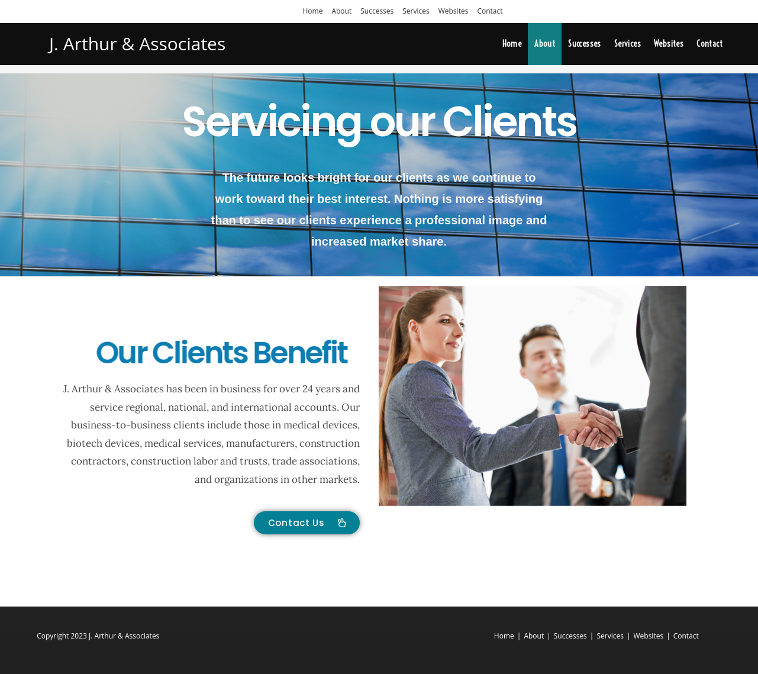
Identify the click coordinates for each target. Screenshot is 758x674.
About (341, 11)
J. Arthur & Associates (137, 43)
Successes (376, 11)
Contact (489, 11)
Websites (453, 11)
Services (415, 11)
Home (312, 11)
